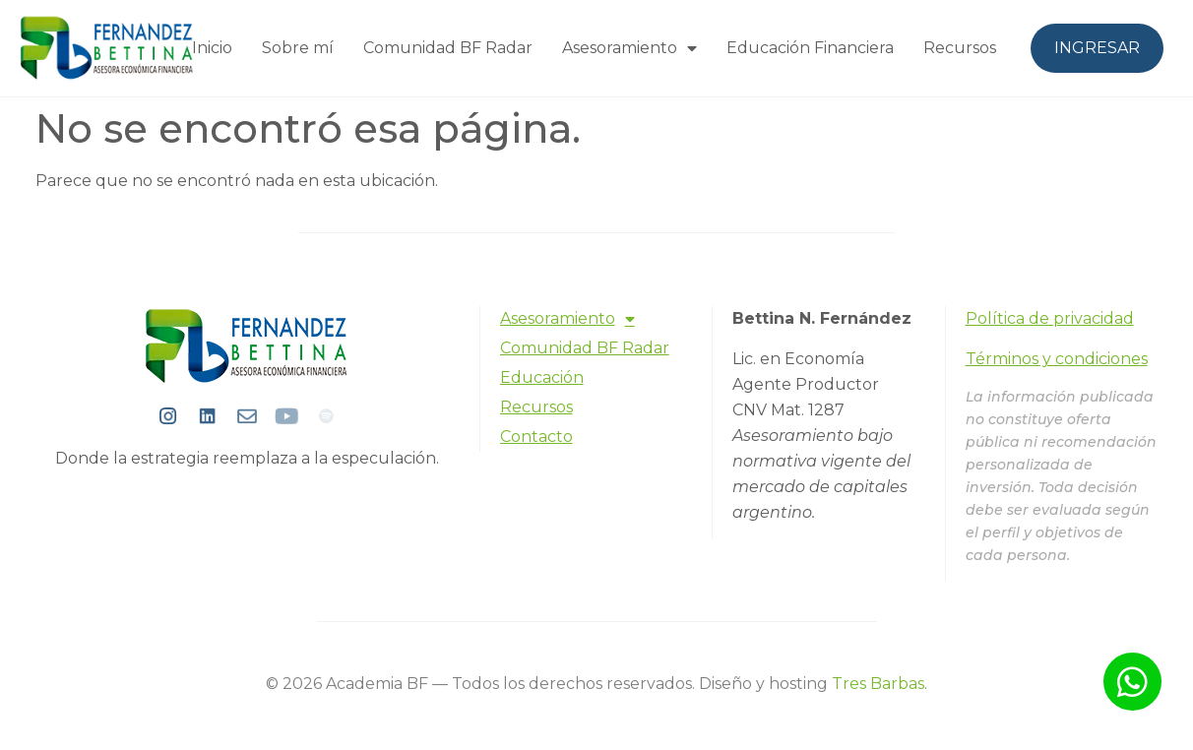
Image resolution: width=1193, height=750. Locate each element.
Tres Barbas (878, 683)
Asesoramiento (629, 48)
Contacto (536, 436)
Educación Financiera (810, 47)
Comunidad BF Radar (448, 47)
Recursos (959, 47)
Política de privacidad (1050, 318)
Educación (542, 377)
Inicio (212, 47)
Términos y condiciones (1057, 358)
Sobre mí (298, 47)
